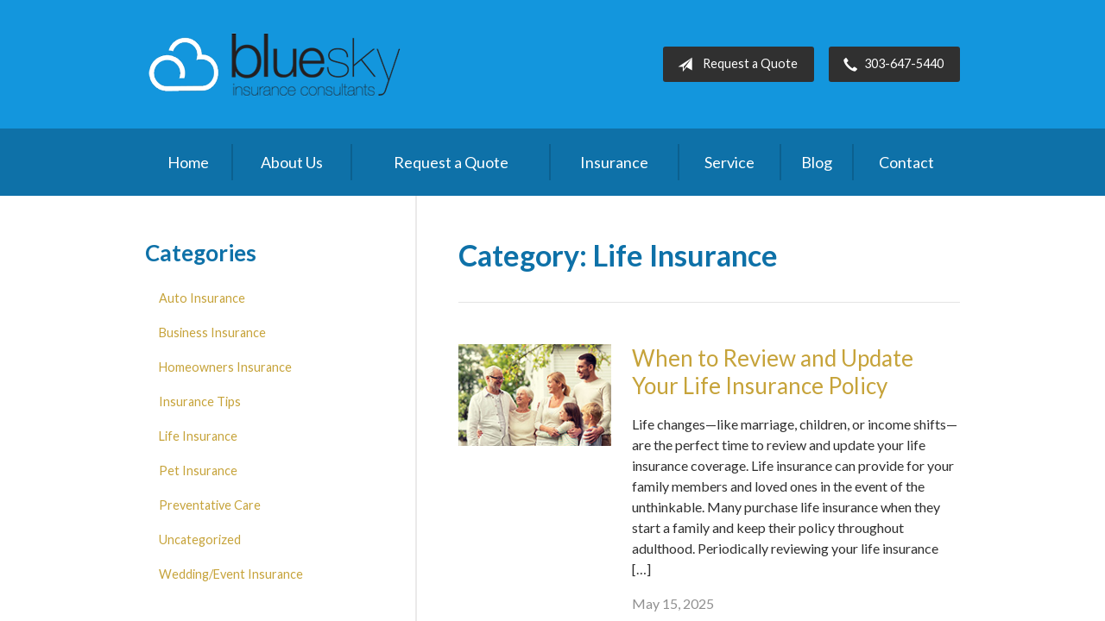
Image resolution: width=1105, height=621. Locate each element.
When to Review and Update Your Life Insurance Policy (772, 372)
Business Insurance (212, 332)
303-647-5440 (890, 64)
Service (729, 162)
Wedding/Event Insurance (231, 574)
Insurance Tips (200, 401)
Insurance (614, 162)
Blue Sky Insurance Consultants (274, 64)
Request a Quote (734, 64)
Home (188, 162)
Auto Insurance (202, 298)
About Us (292, 162)
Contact (906, 162)
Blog (816, 162)
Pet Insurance (198, 470)
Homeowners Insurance (225, 367)
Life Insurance (198, 436)
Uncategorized (200, 539)
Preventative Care (210, 505)
